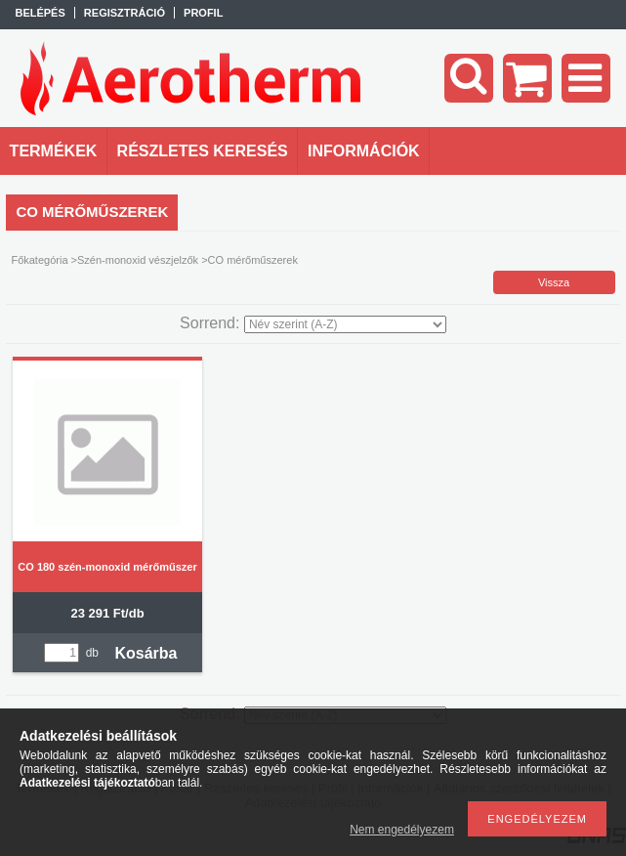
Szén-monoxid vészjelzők (137, 260)
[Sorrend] (345, 324)
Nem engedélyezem (402, 829)
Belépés (39, 13)
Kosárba (145, 653)
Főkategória (39, 260)
